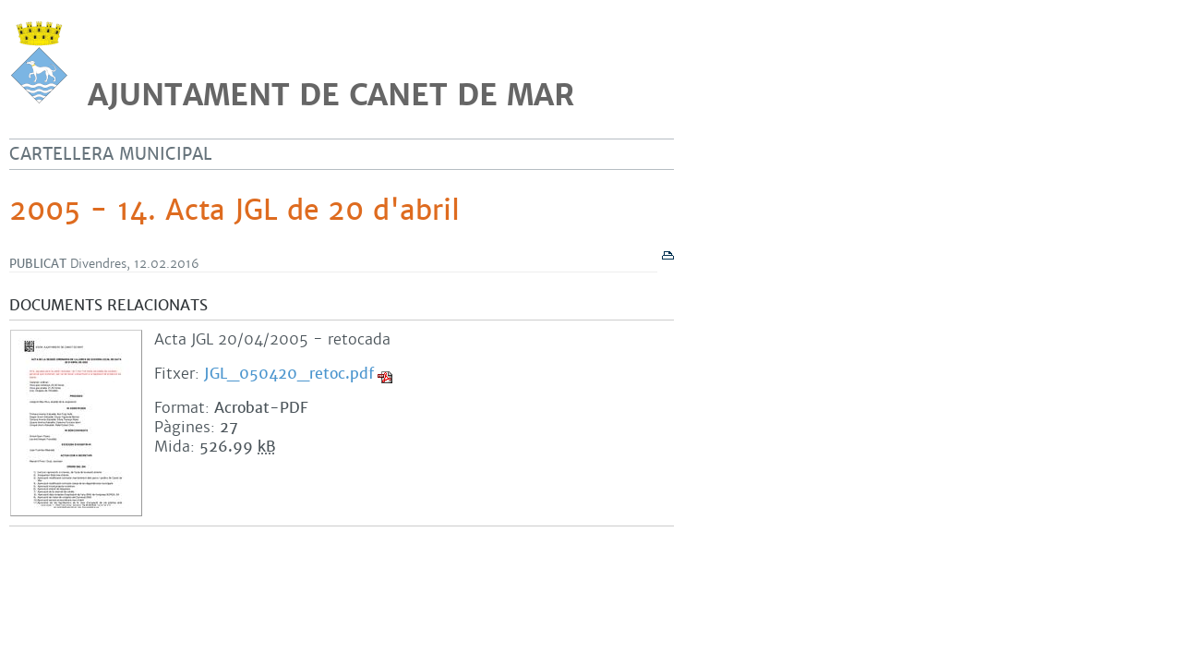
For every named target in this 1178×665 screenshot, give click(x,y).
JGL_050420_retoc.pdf (289, 373)
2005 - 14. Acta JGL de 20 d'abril (234, 210)
